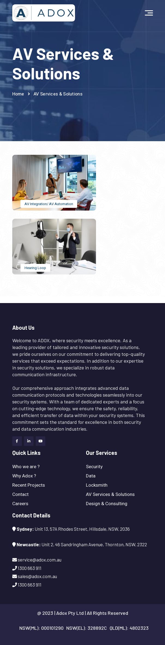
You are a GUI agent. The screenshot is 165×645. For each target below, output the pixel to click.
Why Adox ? (24, 476)
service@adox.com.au (42, 300)
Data (90, 476)
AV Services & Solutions (110, 494)
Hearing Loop (35, 267)
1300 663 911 (11, 300)
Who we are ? (26, 466)
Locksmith (96, 485)
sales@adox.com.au (37, 576)
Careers (20, 503)
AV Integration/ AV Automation (49, 203)
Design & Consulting (106, 503)
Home (18, 94)
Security (94, 466)
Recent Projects (28, 485)
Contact (20, 494)
